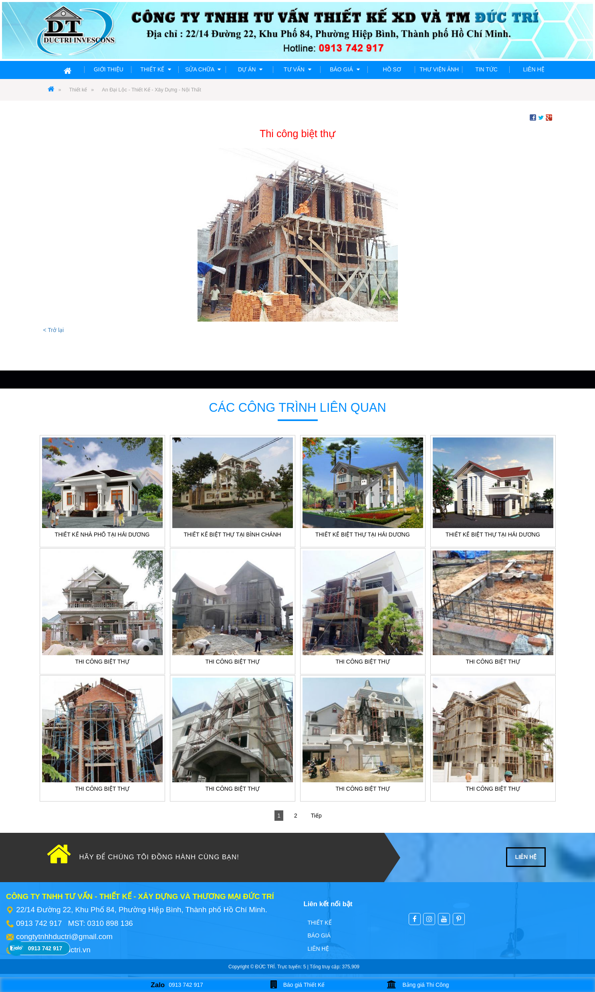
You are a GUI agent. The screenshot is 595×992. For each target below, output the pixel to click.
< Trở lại (53, 330)
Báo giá (344, 69)
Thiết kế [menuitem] (320, 922)
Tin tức (486, 69)
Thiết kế (155, 69)
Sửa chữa (203, 69)
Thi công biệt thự (102, 661)
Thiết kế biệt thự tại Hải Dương (362, 534)
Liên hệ (533, 69)
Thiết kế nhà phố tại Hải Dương (102, 534)
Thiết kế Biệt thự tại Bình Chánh (232, 534)
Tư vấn (297, 69)
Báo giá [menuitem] (319, 935)
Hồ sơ (392, 69)
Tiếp (316, 815)
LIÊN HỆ (526, 857)
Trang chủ (53, 69)
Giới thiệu (108, 69)
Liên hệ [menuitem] (318, 948)
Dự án (250, 69)
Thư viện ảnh (439, 69)
